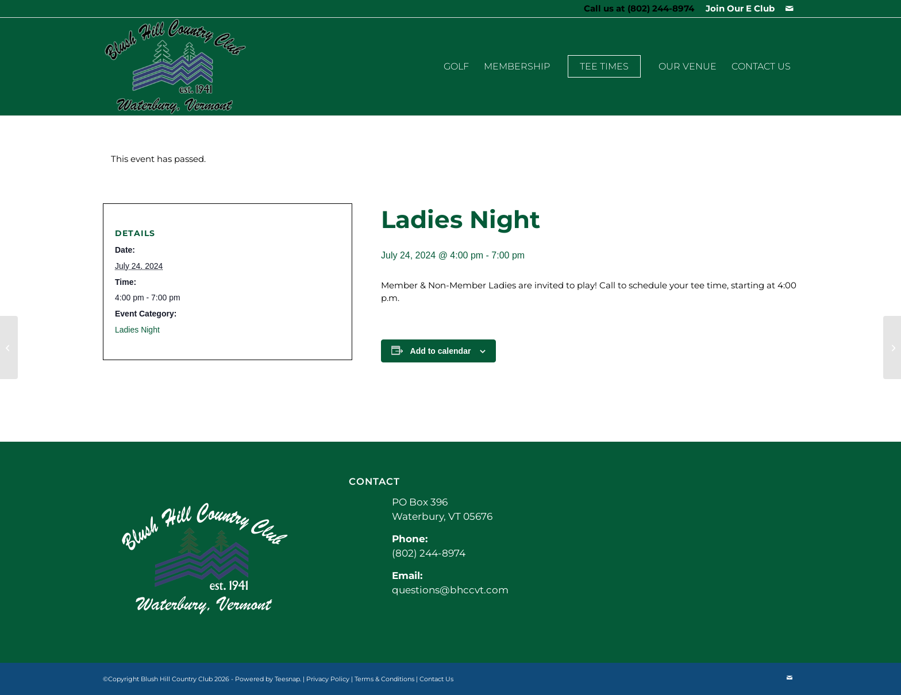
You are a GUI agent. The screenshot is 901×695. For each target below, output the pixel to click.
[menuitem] (737, 8)
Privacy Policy (327, 679)
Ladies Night (137, 329)
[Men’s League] (892, 347)
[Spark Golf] (9, 347)
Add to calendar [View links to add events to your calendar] (440, 351)
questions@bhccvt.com (450, 590)
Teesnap (287, 679)
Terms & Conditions (384, 679)
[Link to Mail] (789, 8)
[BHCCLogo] (175, 66)
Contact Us (436, 679)
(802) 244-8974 (660, 8)
